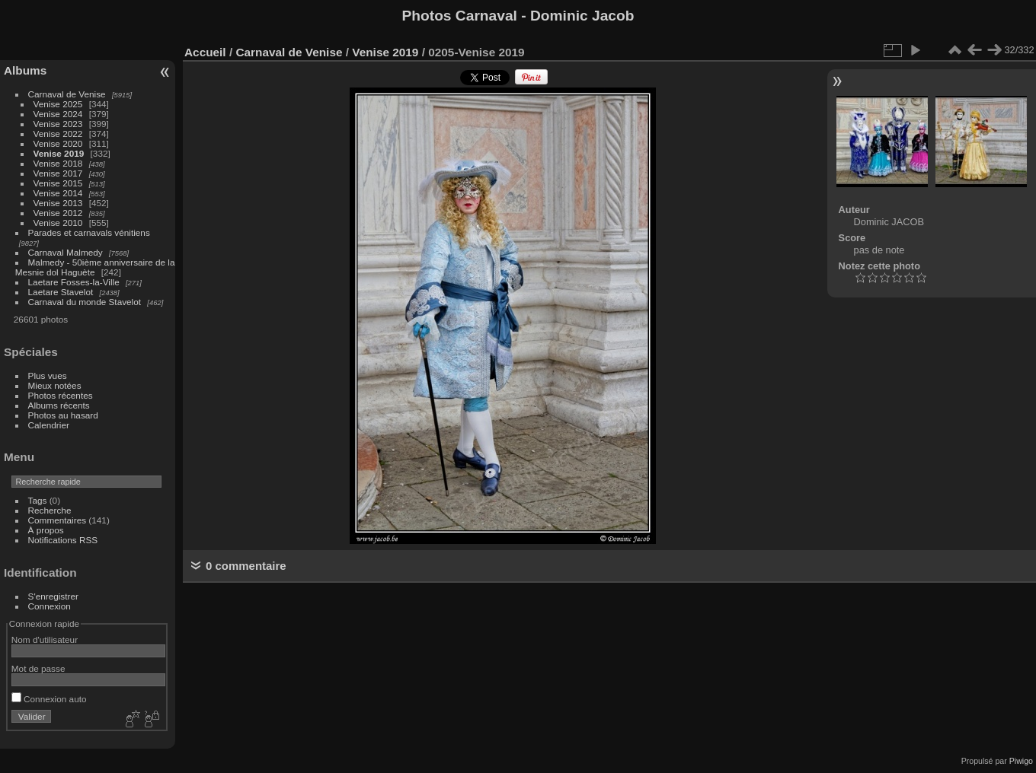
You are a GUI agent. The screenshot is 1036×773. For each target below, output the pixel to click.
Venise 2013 (58, 203)
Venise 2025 (58, 104)
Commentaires (57, 520)
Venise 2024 (58, 114)
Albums (25, 70)
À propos (46, 530)
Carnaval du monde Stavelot (84, 302)
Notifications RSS (63, 540)
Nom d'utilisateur (44, 639)
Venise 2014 (58, 193)
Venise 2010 (58, 222)
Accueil (205, 52)
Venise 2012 (58, 213)
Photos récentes (60, 395)
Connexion (49, 606)
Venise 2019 (59, 153)
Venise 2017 (58, 173)
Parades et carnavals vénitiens (89, 232)
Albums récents (59, 405)
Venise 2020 (58, 143)
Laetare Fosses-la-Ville (74, 282)
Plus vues (47, 375)
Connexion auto (49, 699)
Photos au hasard (63, 415)
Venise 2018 (58, 163)
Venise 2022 (58, 133)
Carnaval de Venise (67, 94)
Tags (37, 500)
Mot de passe (38, 668)
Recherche (50, 510)
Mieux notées (55, 385)
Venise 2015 (58, 183)
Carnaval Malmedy (65, 252)
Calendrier (48, 425)
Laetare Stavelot (61, 292)
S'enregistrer (53, 596)
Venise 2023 (58, 124)
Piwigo (1021, 760)
